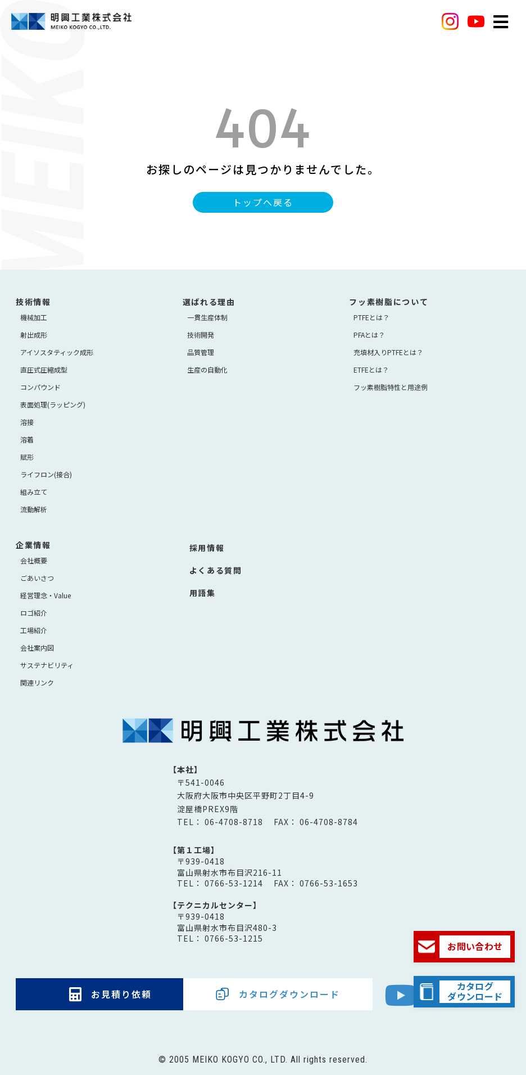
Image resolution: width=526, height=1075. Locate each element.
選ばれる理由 (209, 301)
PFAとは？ (369, 334)
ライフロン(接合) (46, 474)
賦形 (27, 457)
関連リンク (37, 682)
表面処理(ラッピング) (52, 404)
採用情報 (207, 547)
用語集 (202, 592)
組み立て (33, 491)
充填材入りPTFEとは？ (388, 352)
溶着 (27, 439)
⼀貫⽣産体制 (207, 317)
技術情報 (33, 301)
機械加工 (33, 317)
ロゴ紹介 (33, 612)
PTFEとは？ (371, 317)
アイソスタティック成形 (56, 352)
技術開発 (200, 334)
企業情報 (33, 544)
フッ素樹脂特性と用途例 (390, 387)
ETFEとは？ (371, 369)
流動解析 (33, 509)
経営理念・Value (45, 595)
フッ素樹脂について (388, 301)
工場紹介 (33, 630)
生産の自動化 (207, 369)
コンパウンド (40, 387)
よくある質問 (215, 570)
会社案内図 (37, 647)
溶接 (27, 422)
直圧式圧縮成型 (43, 369)
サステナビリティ (47, 665)
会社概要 (33, 560)
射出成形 (33, 334)
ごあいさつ (37, 578)
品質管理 (200, 352)
